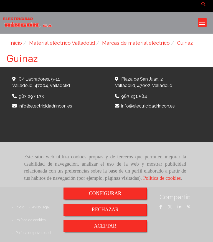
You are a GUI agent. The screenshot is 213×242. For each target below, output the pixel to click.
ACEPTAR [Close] (105, 226)
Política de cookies (162, 178)
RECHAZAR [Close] (105, 209)
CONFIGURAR (105, 193)
